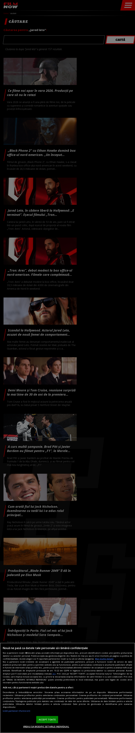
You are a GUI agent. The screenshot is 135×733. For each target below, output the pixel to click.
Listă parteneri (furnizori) (16, 711)
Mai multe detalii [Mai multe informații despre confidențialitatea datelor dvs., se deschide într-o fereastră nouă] (104, 658)
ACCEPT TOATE (47, 719)
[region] (67, 688)
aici (54, 673)
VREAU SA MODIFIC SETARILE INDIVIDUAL (46, 726)
